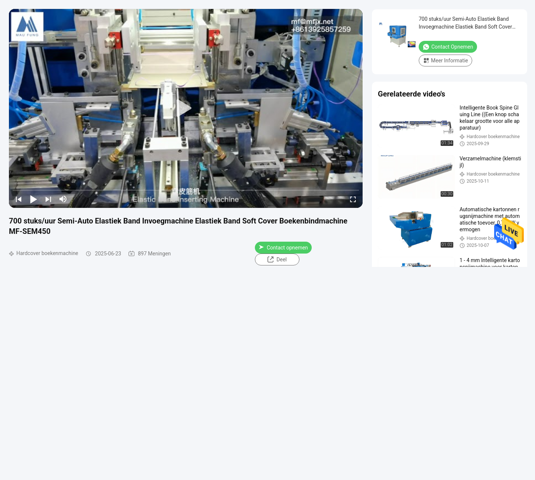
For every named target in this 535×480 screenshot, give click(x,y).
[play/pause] (33, 199)
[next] (48, 199)
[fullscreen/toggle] (353, 199)
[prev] (18, 199)
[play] (185, 108)
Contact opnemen (283, 248)
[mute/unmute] (63, 199)
